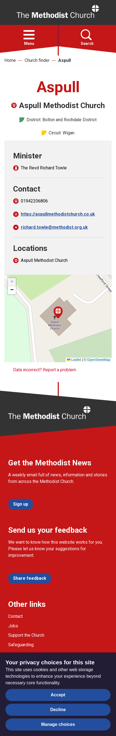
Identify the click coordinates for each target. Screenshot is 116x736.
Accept (58, 694)
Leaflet (74, 360)
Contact (15, 616)
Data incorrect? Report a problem (44, 369)
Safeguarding (21, 644)
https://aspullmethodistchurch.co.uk (58, 214)
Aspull (64, 60)
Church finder (37, 60)
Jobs (13, 625)
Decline (58, 709)
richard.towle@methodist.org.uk (54, 227)
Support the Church (26, 635)
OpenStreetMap (98, 360)
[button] (29, 34)
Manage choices (58, 724)
